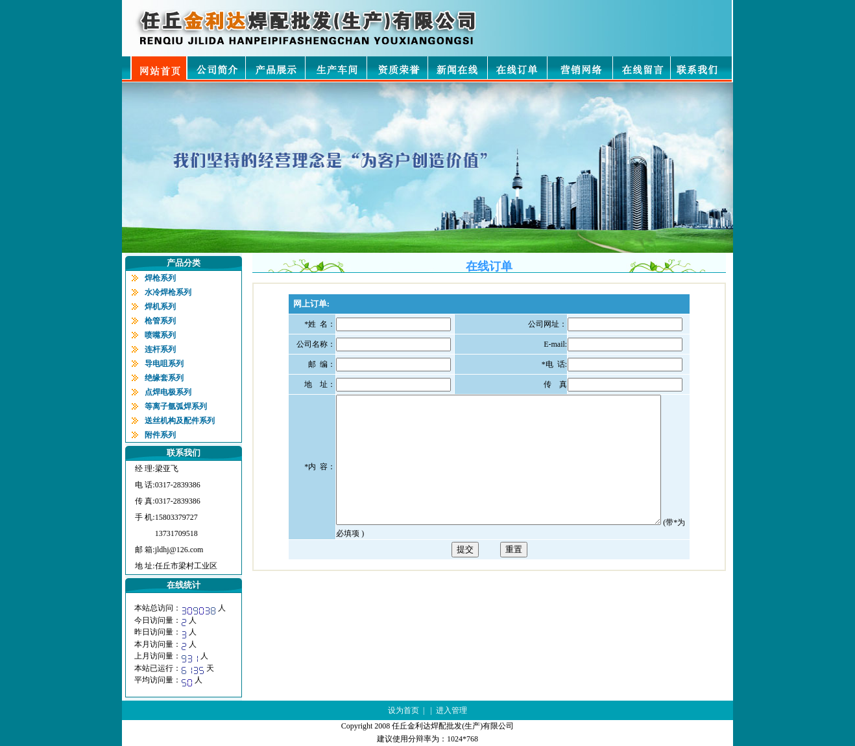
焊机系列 (160, 306)
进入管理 (451, 710)
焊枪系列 (160, 278)
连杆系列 (160, 349)
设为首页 (403, 710)
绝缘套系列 (164, 377)
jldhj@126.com (179, 549)
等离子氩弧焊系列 (176, 406)
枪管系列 (160, 320)
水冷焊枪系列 (168, 292)
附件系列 (160, 434)
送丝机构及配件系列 (180, 420)
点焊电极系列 (168, 392)
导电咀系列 (164, 363)
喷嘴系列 (160, 335)
